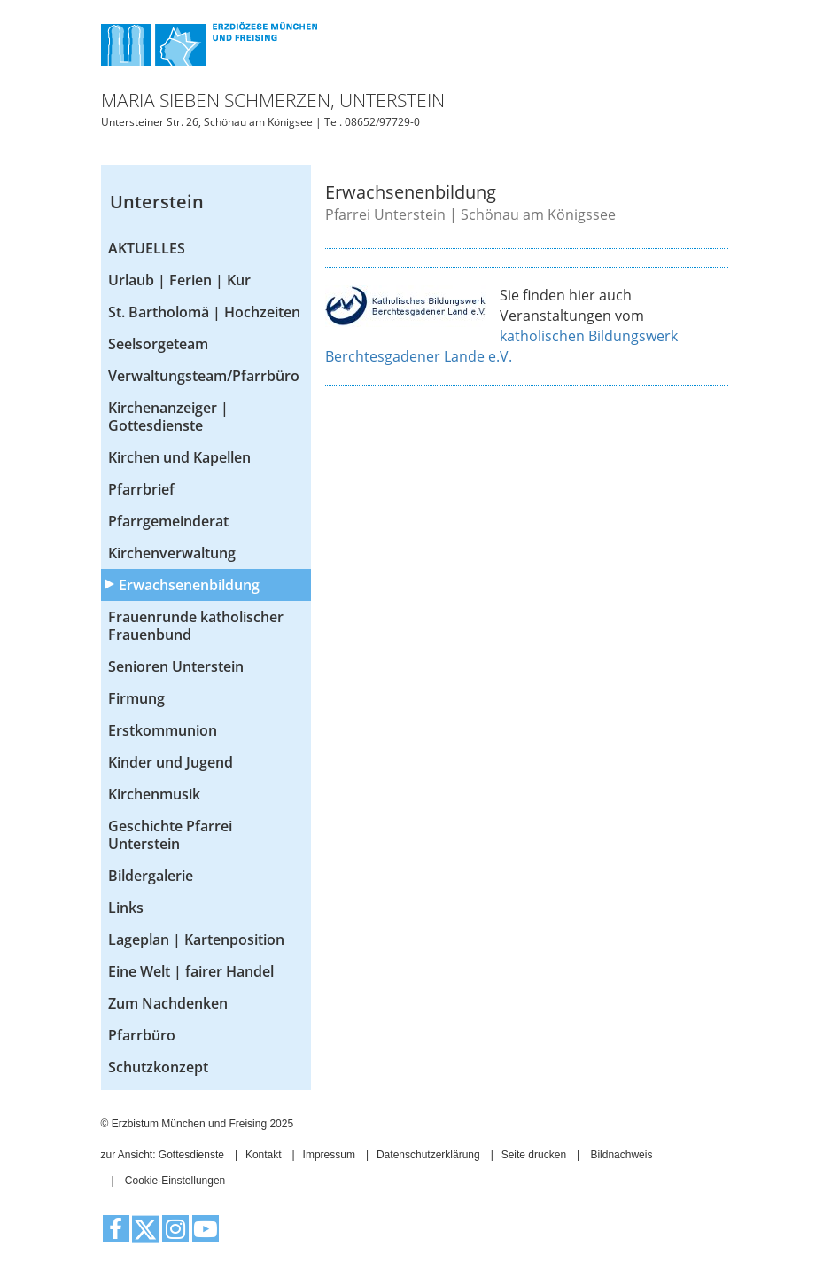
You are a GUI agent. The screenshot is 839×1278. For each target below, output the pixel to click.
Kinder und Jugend (170, 762)
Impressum (329, 1155)
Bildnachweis (621, 1155)
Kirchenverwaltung (172, 553)
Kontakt (263, 1155)
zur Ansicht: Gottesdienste (162, 1155)
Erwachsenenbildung (189, 585)
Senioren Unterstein (176, 666)
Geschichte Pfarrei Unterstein (170, 834)
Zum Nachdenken (168, 1003)
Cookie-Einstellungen (175, 1180)
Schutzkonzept (158, 1067)
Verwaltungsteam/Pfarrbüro (203, 376)
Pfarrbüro (141, 1035)
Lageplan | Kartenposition (196, 939)
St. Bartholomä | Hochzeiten (204, 312)
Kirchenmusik (154, 794)
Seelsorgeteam (158, 344)
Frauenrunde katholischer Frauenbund (196, 625)
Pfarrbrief (141, 489)
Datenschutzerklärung (428, 1155)
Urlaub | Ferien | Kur (179, 280)
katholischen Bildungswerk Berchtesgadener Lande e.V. (501, 346)
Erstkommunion (162, 730)
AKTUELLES (146, 248)
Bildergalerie (150, 875)
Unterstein (157, 202)
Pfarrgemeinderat (168, 521)
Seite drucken (533, 1155)
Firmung (136, 698)
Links (126, 907)
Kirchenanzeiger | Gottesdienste (168, 416)
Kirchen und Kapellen (179, 457)
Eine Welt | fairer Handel (191, 971)
